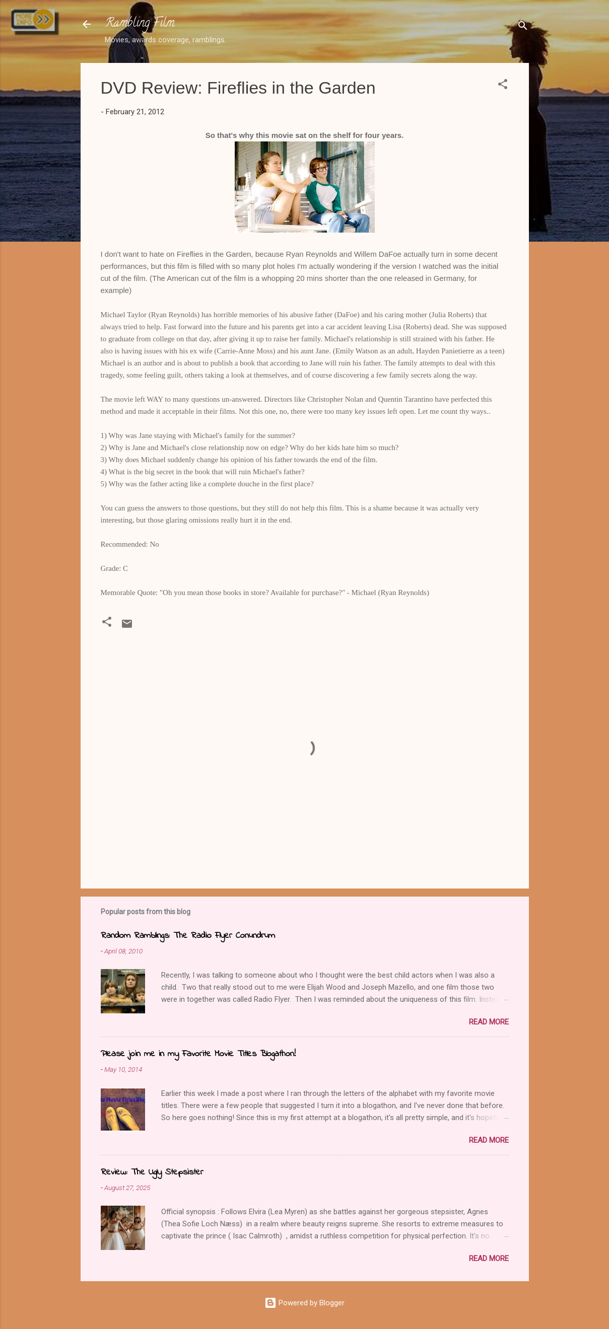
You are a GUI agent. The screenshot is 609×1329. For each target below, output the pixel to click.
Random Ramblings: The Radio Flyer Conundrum (188, 935)
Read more (489, 1021)
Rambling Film (139, 24)
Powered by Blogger (304, 1302)
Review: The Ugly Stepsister (152, 1172)
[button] (503, 86)
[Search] (523, 27)
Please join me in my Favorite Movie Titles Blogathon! (198, 1054)
